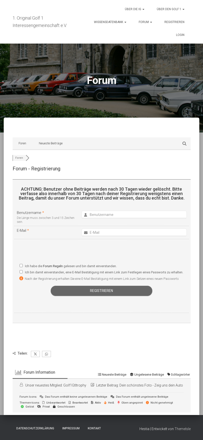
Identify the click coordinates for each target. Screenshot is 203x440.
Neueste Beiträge (51, 143)
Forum (145, 22)
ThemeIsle (183, 429)
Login (180, 35)
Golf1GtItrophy (74, 385)
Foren (22, 143)
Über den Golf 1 (170, 9)
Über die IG (134, 9)
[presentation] (101, 252)
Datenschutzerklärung (35, 428)
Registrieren (174, 22)
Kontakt (94, 428)
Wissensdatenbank (110, 22)
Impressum (71, 428)
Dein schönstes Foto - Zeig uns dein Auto (151, 385)
